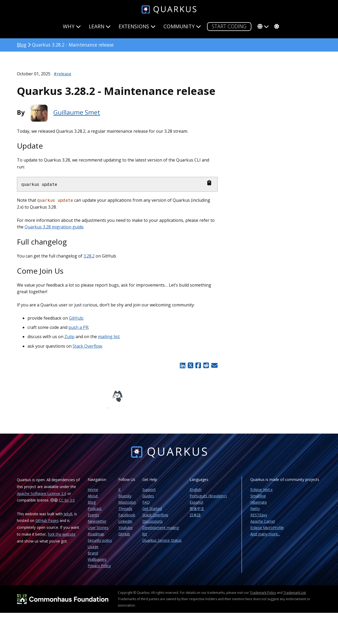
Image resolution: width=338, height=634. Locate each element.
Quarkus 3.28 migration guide (54, 227)
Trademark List (294, 596)
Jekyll (68, 517)
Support (149, 493)
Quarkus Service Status (162, 543)
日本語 (195, 518)
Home (93, 493)
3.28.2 (89, 256)
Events (93, 518)
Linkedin (125, 524)
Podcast (95, 512)
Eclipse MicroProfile (267, 531)
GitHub (76, 318)
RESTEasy (258, 518)
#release (62, 74)
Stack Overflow (87, 346)
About (93, 499)
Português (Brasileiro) (208, 499)
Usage (93, 550)
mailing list (108, 336)
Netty (255, 512)
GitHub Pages (47, 524)
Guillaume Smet (76, 112)
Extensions (137, 26)
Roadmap (96, 537)
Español (196, 505)
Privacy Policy (99, 569)
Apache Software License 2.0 (41, 497)
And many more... (265, 537)
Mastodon (127, 505)
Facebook (126, 518)
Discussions (152, 524)
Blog (21, 45)
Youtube (125, 531)
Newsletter (97, 524)
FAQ (146, 505)
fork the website (62, 537)
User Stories (98, 531)
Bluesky (125, 499)
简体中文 (197, 512)
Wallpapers (97, 563)
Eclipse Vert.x (261, 493)
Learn (100, 26)
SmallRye (258, 499)
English (195, 493)
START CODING (229, 26)
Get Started (152, 512)
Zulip (69, 336)
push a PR (78, 327)
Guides (148, 499)
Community (182, 26)
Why (72, 26)
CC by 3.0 (67, 503)
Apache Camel (262, 524)
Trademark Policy (263, 596)
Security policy (100, 543)
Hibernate (258, 505)
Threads (125, 512)
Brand (93, 556)
